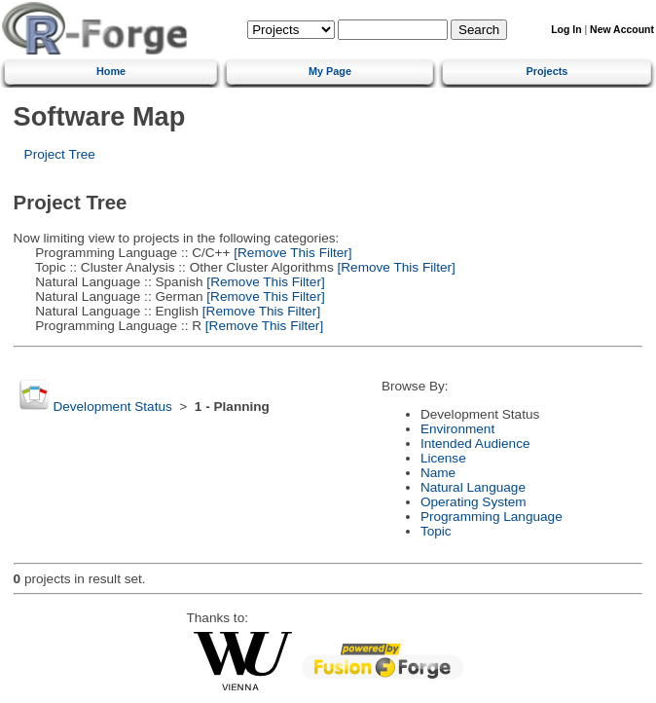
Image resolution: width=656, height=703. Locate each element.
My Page (330, 71)
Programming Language (491, 516)
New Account (622, 29)
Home (111, 71)
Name (438, 472)
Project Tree (59, 154)
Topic (436, 531)
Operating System (473, 502)
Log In (566, 29)
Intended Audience (475, 443)
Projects (546, 71)
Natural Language (473, 487)
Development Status (112, 406)
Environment (457, 429)
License (443, 458)
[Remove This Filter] (291, 252)
